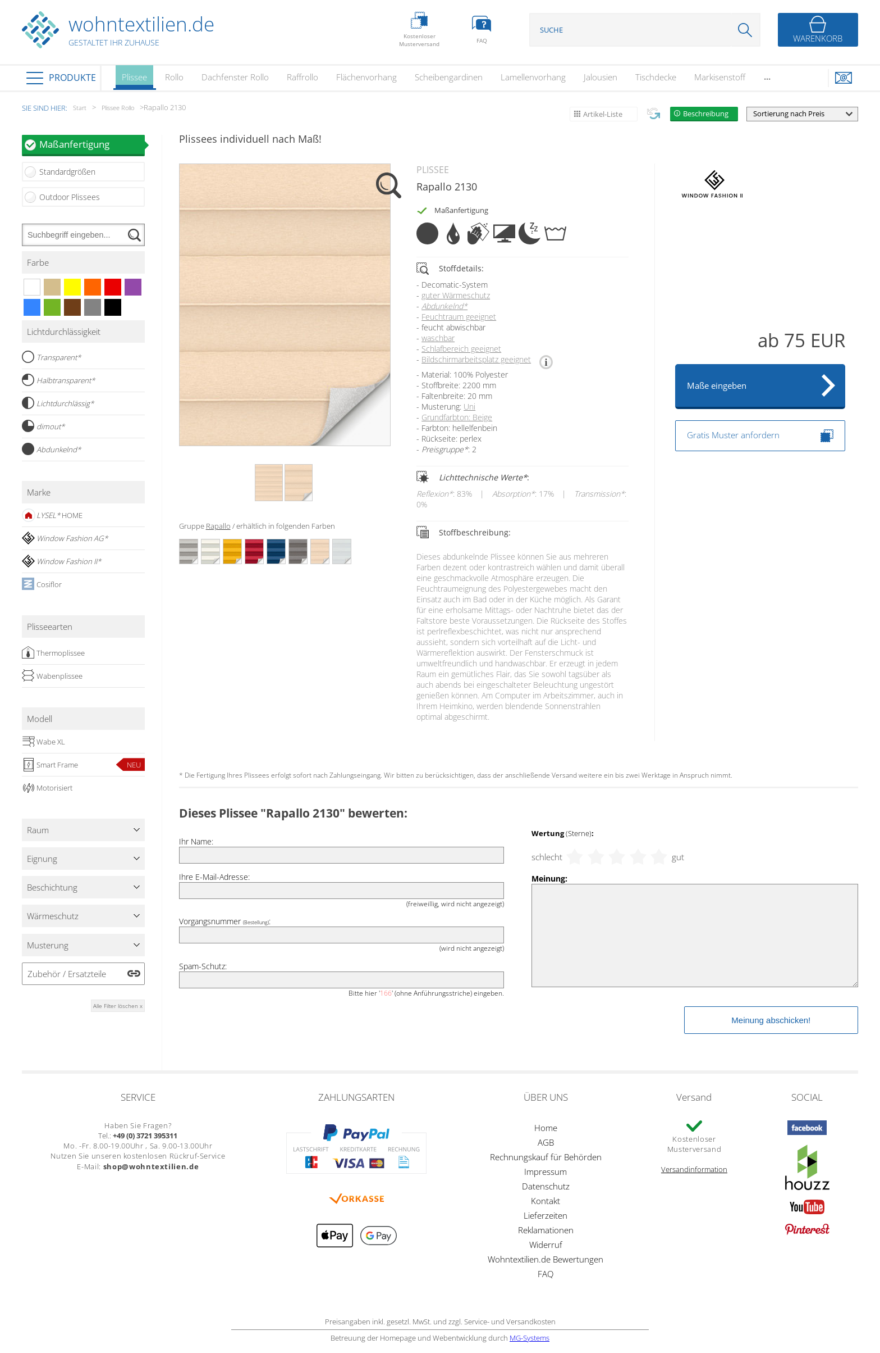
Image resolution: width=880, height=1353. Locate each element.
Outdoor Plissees (69, 197)
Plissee (134, 80)
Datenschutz (546, 1186)
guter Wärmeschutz (455, 295)
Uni (469, 406)
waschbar (438, 338)
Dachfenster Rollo (235, 77)
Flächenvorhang (366, 77)
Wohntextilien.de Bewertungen (545, 1259)
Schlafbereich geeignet (461, 348)
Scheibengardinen (449, 77)
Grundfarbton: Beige (456, 417)
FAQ (545, 1273)
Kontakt (545, 1200)
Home (545, 1127)
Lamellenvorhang (533, 77)
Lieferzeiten (545, 1215)
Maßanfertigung (92, 144)
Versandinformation (694, 1169)
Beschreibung (705, 113)
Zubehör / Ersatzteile (66, 973)
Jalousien (600, 77)
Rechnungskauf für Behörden (546, 1157)
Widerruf (545, 1244)
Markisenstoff (719, 77)
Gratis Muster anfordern (760, 435)
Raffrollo (302, 77)
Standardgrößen (67, 171)
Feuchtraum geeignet (458, 316)
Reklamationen (546, 1230)
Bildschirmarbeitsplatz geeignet (476, 359)
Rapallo (218, 526)
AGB (546, 1142)
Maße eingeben (716, 385)
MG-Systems (529, 1338)
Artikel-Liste (602, 114)
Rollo (174, 77)
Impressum (545, 1171)
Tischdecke (655, 77)
